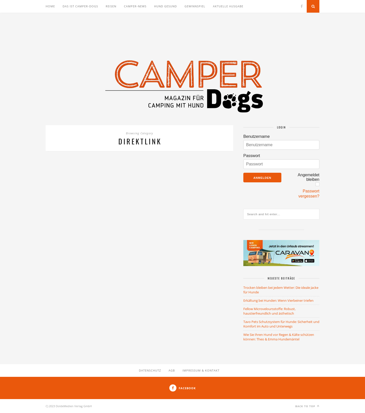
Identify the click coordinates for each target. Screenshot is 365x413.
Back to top (307, 406)
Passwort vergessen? (308, 193)
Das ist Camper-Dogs (80, 6)
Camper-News (135, 6)
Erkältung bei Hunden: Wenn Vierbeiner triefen (278, 300)
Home (50, 6)
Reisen (111, 6)
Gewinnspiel (195, 6)
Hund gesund (165, 6)
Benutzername (256, 136)
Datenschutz (150, 370)
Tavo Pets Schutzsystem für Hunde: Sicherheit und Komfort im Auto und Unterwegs (281, 324)
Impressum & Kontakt (201, 370)
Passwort (251, 156)
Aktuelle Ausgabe (228, 6)
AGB (172, 370)
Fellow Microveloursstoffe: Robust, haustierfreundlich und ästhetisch (269, 311)
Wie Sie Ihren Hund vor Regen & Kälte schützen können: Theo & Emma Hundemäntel (278, 336)
